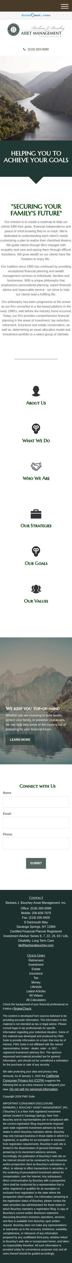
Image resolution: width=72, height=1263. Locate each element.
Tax (36, 978)
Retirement (35, 960)
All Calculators (36, 1000)
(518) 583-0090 (36, 49)
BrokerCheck (22, 1008)
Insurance (36, 973)
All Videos (36, 995)
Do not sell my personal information (34, 1089)
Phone (7, 834)
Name (7, 792)
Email (7, 813)
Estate (36, 969)
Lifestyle (36, 986)
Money (36, 982)
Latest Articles (36, 991)
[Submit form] (36, 863)
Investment (35, 964)
